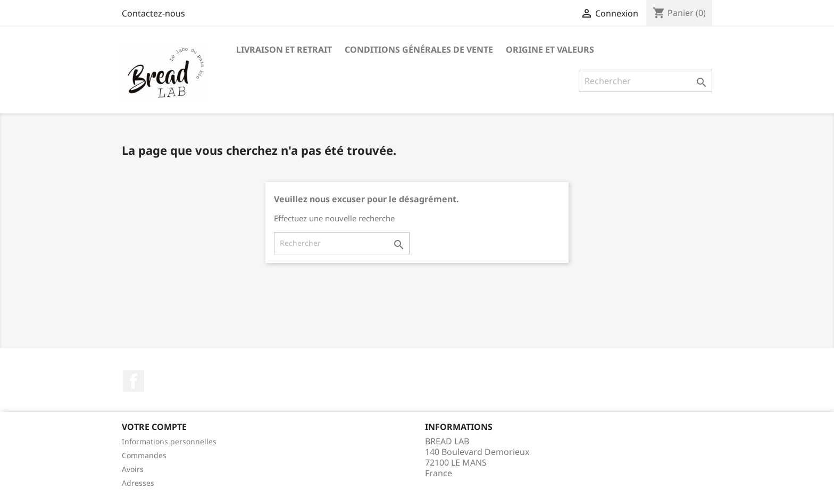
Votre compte (154, 427)
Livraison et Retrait (284, 49)
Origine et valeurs (550, 49)
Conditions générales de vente (419, 49)
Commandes (144, 455)
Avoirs (133, 469)
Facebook (133, 381)
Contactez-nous (153, 13)
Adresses (138, 483)
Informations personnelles (169, 441)
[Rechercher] (645, 81)
